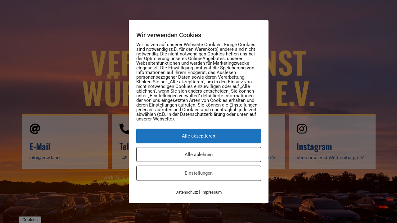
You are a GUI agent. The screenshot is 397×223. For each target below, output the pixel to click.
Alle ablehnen (199, 154)
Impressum (211, 192)
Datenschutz (186, 192)
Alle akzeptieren (198, 136)
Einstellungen (199, 173)
